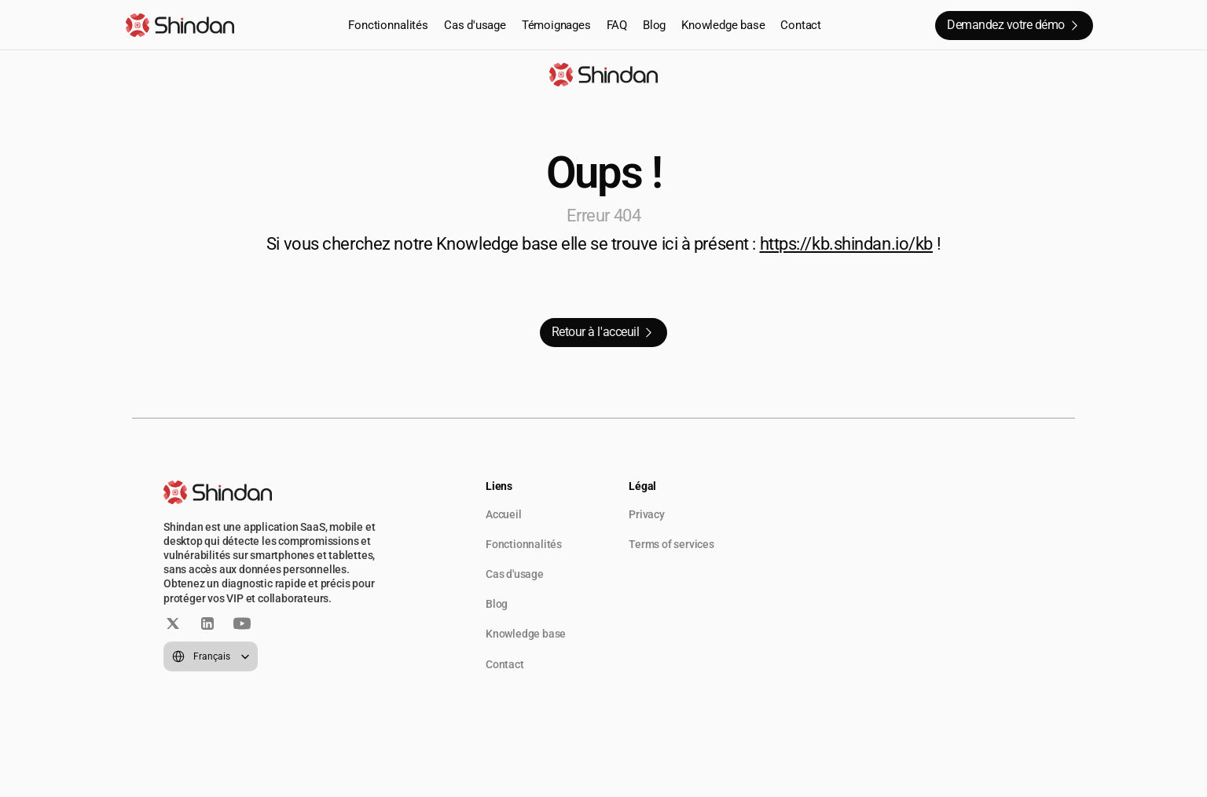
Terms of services (671, 544)
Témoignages (556, 25)
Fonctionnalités (388, 25)
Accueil (504, 514)
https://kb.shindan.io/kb (846, 244)
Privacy (647, 514)
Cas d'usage (475, 25)
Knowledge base (723, 25)
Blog (654, 25)
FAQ (617, 25)
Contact (800, 25)
